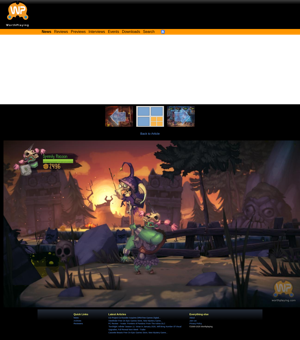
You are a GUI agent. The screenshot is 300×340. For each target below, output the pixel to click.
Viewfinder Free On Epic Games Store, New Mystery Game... (135, 321)
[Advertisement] (150, 69)
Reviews (61, 32)
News (76, 318)
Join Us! (193, 321)
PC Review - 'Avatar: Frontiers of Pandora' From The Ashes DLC (136, 323)
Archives (77, 321)
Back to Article (150, 133)
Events (113, 32)
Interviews (96, 32)
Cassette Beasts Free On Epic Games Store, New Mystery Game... (138, 332)
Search (149, 32)
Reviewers (78, 323)
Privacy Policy (195, 323)
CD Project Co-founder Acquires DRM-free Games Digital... (134, 318)
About (192, 318)
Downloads (131, 32)
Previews (78, 32)
